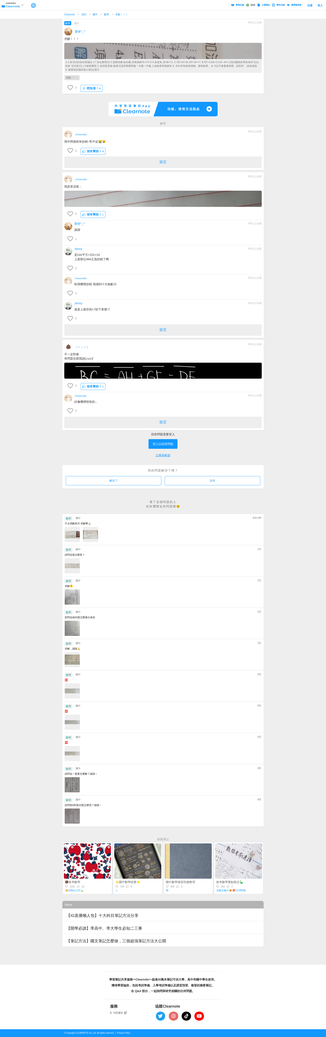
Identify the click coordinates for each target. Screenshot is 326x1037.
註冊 (310, 5)
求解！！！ (121, 14)
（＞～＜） (82, 347)
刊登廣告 (120, 1012)
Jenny (78, 248)
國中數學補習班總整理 (180, 882)
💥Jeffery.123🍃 (74, 890)
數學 (106, 14)
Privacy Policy (123, 1033)
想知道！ (92, 88)
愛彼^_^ (80, 31)
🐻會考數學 (72, 882)
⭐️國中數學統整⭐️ (127, 882)
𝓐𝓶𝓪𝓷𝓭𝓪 (81, 134)
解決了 (113, 480)
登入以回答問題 (163, 444)
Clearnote (69, 14)
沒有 (212, 480)
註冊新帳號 (163, 455)
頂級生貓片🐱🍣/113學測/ (231, 890)
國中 (95, 14)
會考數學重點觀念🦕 (229, 882)
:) (116, 890)
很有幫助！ (93, 151)
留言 (163, 162)
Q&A (84, 14)
